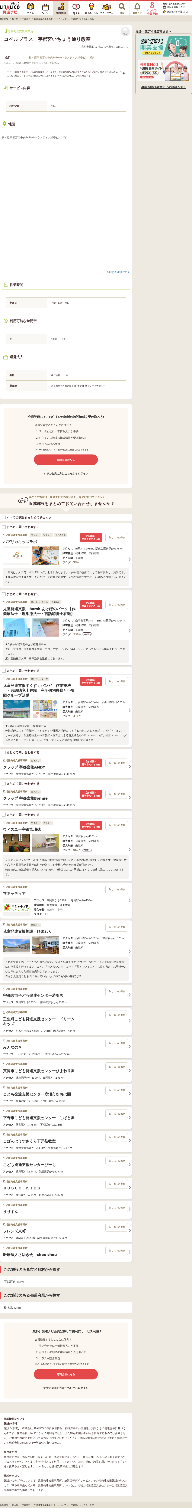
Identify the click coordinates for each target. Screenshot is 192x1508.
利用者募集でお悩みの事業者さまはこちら (105, 46)
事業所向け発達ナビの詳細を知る (163, 87)
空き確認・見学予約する (91, 537)
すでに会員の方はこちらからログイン (65, 473)
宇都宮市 (14, 1282)
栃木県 (14, 1308)
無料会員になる (66, 460)
